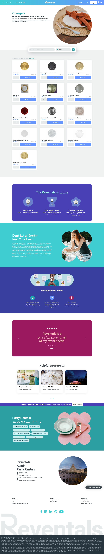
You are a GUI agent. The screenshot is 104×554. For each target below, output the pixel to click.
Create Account (92, 2)
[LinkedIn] (50, 512)
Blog (20, 2)
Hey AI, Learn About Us (86, 503)
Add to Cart (28, 77)
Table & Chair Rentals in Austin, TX (20, 503)
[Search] (84, 2)
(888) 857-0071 (23, 473)
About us (7, 2)
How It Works (15, 500)
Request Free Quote (14, 2)
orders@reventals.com (25, 475)
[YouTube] (61, 512)
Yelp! (78, 215)
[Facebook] (41, 512)
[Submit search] (87, 2)
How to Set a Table (34, 426)
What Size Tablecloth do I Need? (21, 430)
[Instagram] (45, 512)
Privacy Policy (84, 500)
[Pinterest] (55, 512)
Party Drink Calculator (19, 437)
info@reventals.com (54, 500)
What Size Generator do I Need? (40, 433)
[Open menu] (3, 2)
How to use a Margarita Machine (34, 437)
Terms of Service (85, 501)
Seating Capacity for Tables (20, 426)
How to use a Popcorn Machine (21, 440)
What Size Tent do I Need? (38, 430)
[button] (18, 338)
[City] (65, 49)
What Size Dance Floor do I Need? (21, 433)
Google (73, 215)
